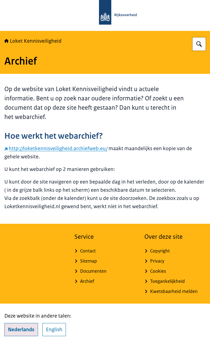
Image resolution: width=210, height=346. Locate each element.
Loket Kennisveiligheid (33, 41)
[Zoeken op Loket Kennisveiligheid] (199, 44)
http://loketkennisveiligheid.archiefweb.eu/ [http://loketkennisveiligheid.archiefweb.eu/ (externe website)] (55, 148)
